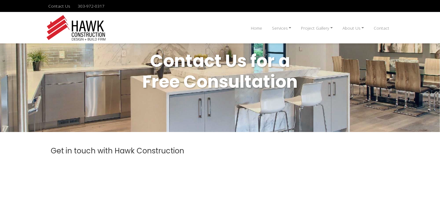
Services (280, 28)
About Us (352, 28)
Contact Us (59, 6)
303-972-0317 (91, 6)
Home (256, 28)
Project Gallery (315, 28)
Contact (381, 28)
